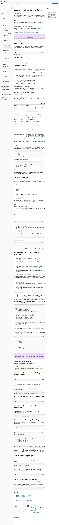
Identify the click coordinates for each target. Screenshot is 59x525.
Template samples (18, 497)
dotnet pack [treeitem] (5, 52)
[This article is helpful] (54, 24)
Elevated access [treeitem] (5, 79)
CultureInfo (17, 202)
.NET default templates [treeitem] (7, 45)
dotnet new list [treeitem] (6, 35)
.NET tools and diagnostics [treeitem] (5, 10)
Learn (15, 6)
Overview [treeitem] (4, 15)
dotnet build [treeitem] (5, 20)
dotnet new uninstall (19, 458)
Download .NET (55, 3)
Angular (15, 48)
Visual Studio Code (34, 109)
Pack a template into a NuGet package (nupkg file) (52, 13)
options (41, 482)
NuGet (15, 258)
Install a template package (51, 14)
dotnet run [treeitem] (4, 64)
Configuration (50, 9)
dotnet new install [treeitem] (6, 40)
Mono (30, 259)
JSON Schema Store (35, 138)
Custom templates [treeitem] (6, 47)
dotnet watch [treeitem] (5, 76)
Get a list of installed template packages (52, 16)
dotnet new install (19, 363)
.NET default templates (51, 8)
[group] (29, 230)
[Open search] (55, 1)
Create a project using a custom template (52, 19)
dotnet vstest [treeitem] (5, 74)
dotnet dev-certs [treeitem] (5, 25)
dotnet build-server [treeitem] (6, 21)
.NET (17, 6)
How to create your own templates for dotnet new (23, 499)
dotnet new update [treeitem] (6, 43)
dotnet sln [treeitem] (4, 67)
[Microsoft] (1, 1)
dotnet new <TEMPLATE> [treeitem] (7, 33)
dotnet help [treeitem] (5, 28)
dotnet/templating (40, 28)
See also (49, 20)
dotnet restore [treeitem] (5, 62)
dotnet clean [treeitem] (5, 23)
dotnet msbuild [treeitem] (5, 30)
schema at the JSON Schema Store (23, 500)
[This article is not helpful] (56, 24)
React (19, 48)
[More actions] (44, 7)
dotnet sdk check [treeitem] (5, 66)
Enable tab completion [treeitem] (6, 81)
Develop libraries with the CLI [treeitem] (7, 83)
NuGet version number (37, 266)
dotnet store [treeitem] (5, 69)
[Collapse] (11, 6)
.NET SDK (16, 15)
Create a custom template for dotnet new (37, 39)
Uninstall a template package (52, 17)
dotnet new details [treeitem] (6, 38)
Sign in (57, 1)
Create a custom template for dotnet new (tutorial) (24, 495)
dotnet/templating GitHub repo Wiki (32, 32)
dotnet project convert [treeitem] (6, 58)
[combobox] (6, 8)
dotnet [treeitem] (4, 18)
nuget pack (24, 258)
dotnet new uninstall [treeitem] (7, 42)
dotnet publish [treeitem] (5, 56)
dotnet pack (28, 257)
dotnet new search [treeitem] (6, 37)
